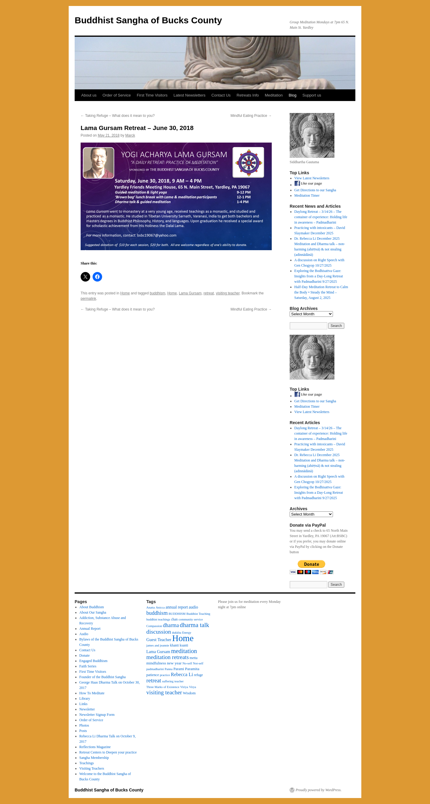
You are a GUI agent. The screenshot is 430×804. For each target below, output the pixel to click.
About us (88, 95)
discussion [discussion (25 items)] (158, 631)
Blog (293, 95)
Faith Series (87, 666)
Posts (83, 731)
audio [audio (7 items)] (193, 607)
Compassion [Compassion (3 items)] (154, 626)
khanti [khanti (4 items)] (174, 645)
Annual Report (90, 628)
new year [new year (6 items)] (174, 663)
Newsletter (87, 709)
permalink (88, 298)
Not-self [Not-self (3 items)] (198, 663)
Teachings (86, 763)
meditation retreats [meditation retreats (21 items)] (167, 657)
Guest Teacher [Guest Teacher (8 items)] (158, 639)
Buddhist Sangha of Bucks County (148, 20)
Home (125, 293)
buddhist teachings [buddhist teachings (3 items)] (158, 619)
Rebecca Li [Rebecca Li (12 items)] (182, 674)
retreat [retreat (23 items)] (153, 680)
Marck (130, 135)
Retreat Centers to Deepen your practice (108, 752)
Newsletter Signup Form (97, 715)
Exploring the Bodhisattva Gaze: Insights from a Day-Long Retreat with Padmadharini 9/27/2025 (318, 276)
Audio (83, 634)
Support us (311, 95)
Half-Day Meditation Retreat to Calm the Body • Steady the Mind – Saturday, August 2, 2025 (321, 292)
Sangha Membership (94, 758)
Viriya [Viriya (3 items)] (184, 687)
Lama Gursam (190, 293)
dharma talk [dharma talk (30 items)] (194, 625)
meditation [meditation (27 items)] (184, 651)
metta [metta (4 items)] (193, 658)
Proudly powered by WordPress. (319, 790)
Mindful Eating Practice (251, 116)
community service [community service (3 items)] (191, 619)
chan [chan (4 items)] (174, 619)
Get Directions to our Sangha (315, 190)
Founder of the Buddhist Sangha (102, 677)
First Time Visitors (152, 95)
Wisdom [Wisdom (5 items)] (189, 693)
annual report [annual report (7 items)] (177, 607)
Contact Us (221, 95)
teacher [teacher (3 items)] (179, 681)
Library (84, 698)
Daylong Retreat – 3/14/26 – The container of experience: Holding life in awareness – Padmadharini (320, 217)
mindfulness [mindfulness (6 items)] (156, 663)
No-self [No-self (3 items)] (187, 663)
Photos (84, 725)
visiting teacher (227, 293)
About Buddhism (91, 607)
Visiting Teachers (91, 768)
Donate (84, 655)
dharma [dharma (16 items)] (171, 625)
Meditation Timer (307, 195)
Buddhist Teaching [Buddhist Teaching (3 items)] (198, 613)
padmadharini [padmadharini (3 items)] (155, 669)
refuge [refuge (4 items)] (198, 675)
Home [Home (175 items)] (183, 638)
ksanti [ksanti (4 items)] (184, 645)
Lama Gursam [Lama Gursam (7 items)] (158, 651)
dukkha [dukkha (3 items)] (176, 632)
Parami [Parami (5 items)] (178, 669)
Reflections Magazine (95, 747)
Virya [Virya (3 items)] (192, 687)
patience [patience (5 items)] (152, 675)
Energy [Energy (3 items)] (186, 632)
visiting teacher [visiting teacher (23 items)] (164, 692)
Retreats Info (247, 95)
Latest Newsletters (189, 95)
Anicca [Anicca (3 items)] (160, 607)
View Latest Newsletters (311, 178)
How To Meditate (92, 693)
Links (83, 704)
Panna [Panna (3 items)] (169, 669)
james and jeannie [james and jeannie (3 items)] (157, 645)
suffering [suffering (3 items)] (167, 681)
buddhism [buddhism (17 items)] (157, 613)
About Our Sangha (92, 612)
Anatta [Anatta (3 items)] (150, 607)
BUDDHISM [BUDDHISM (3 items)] (177, 613)
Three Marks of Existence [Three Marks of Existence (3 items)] (162, 687)
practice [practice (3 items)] (165, 675)
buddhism (157, 293)
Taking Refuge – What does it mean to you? (118, 116)
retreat (209, 293)
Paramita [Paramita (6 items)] (192, 669)
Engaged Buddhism (93, 661)
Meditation (274, 95)
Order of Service (116, 95)
